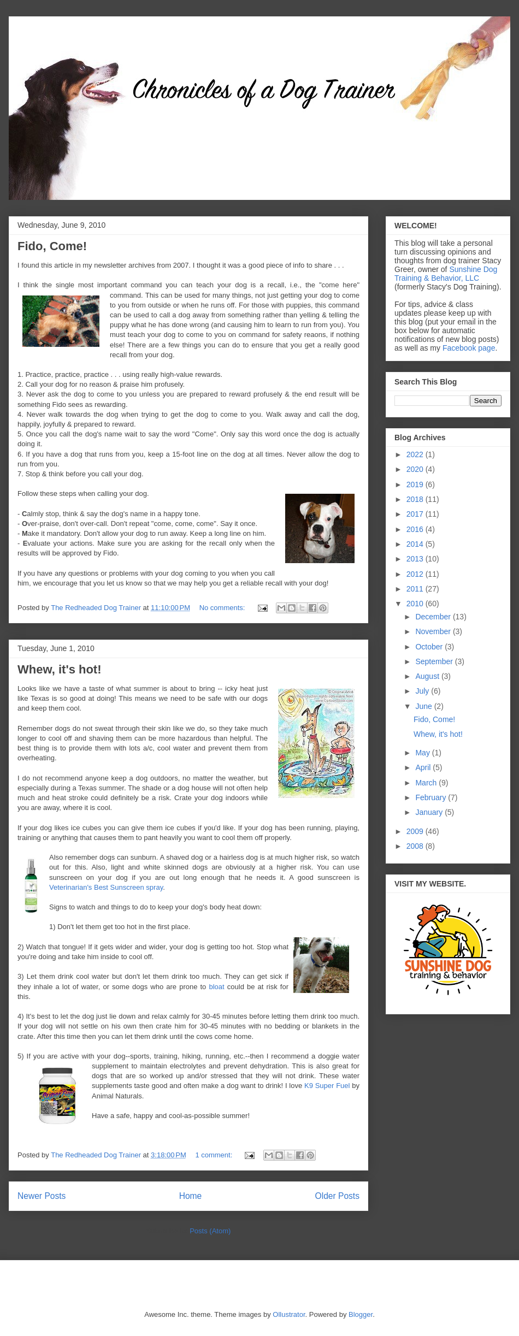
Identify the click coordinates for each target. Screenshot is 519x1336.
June (424, 706)
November (433, 631)
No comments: (223, 608)
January (430, 812)
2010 (416, 603)
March (427, 782)
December (433, 616)
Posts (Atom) (210, 1231)
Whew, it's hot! (59, 669)
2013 (416, 558)
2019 (416, 484)
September (435, 661)
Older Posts (337, 1196)
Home (190, 1196)
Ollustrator (289, 1314)
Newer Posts (41, 1196)
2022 (416, 454)
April (424, 767)
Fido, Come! (52, 246)
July (423, 691)
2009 (416, 831)
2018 (416, 499)
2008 (416, 846)
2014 (416, 544)
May (423, 752)
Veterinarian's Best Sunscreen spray (106, 887)
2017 (416, 514)
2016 (416, 529)
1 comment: (214, 1155)
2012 (416, 574)
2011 (416, 588)
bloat (216, 987)
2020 (416, 469)
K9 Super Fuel (327, 1085)
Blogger (361, 1314)
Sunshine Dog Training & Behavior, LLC (445, 273)
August (428, 676)
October (430, 646)
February (431, 797)
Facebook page (469, 348)
